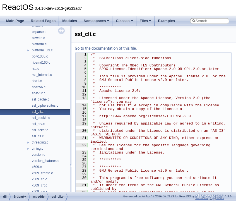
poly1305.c (40, 56)
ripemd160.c (41, 62)
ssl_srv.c (38, 124)
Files (145, 21)
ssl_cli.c (38, 112)
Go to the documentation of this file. (106, 48)
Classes (124, 21)
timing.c (37, 148)
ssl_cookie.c (41, 118)
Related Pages (43, 21)
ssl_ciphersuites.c (45, 105)
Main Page (15, 21)
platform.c (39, 44)
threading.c (40, 142)
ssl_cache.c (40, 99)
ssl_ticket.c (40, 130)
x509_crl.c (39, 179)
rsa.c (35, 69)
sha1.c (37, 81)
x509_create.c (42, 173)
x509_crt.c (39, 185)
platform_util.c (42, 50)
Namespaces (96, 21)
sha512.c (38, 93)
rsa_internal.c (42, 75)
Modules (69, 21)
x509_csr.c (40, 191)
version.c (38, 155)
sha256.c (38, 87)
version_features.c (45, 161)
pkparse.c (39, 32)
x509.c (37, 167)
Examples (166, 21)
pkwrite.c (38, 38)
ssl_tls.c (38, 136)
